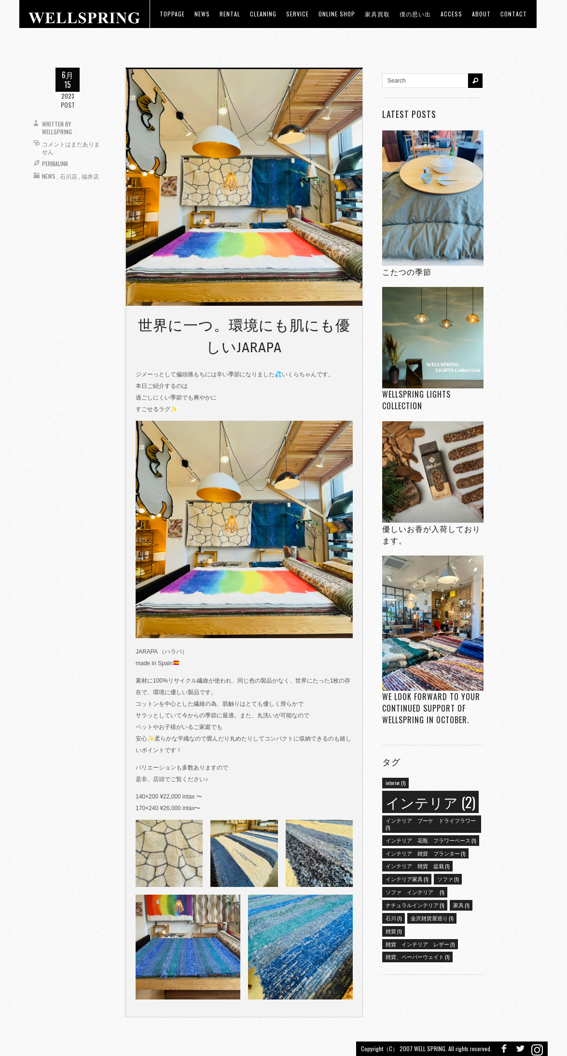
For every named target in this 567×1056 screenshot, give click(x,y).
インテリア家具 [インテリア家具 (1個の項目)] (407, 879)
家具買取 (377, 14)
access (451, 14)
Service (297, 14)
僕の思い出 (415, 14)
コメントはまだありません (71, 148)
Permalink (55, 163)
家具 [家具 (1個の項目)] (461, 905)
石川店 (68, 176)
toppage (172, 14)
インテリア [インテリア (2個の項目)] (430, 801)
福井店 (90, 176)
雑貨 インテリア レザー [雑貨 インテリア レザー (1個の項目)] (420, 944)
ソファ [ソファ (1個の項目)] (447, 879)
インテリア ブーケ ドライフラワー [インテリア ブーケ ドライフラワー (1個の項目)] (431, 823)
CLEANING (263, 14)
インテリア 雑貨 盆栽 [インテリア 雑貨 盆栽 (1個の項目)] (417, 866)
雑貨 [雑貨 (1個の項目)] (393, 931)
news (202, 14)
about (481, 14)
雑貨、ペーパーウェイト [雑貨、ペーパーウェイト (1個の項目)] (417, 956)
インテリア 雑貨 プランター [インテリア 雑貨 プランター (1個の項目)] (425, 853)
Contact (513, 14)
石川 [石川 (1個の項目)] (393, 918)
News (48, 176)
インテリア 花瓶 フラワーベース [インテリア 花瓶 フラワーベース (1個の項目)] (431, 840)
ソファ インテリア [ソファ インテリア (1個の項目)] (415, 892)
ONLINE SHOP (336, 14)
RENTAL (230, 14)
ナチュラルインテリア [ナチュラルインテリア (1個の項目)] (415, 905)
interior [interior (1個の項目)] (395, 782)
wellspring (57, 132)
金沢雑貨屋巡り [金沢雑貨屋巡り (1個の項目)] (432, 918)
